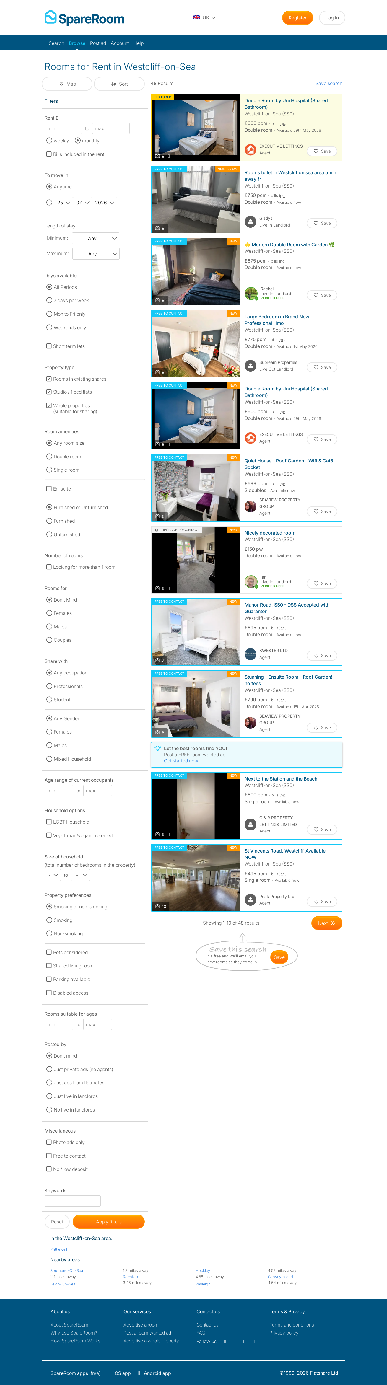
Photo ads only (69, 1142)
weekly (61, 141)
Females (63, 613)
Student (62, 700)
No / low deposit (70, 1169)
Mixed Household (72, 759)
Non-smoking (68, 933)
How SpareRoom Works (75, 1341)
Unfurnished (67, 534)
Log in (332, 18)
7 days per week (71, 300)
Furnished (64, 521)
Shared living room (73, 966)
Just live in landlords (76, 1096)
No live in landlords (74, 1110)
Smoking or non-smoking (80, 907)
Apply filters (109, 1222)
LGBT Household (71, 822)
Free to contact (69, 1156)
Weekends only (70, 327)
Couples (62, 640)
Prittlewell (58, 1249)
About (69, 1325)
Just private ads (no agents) (83, 1069)
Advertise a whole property (151, 1341)
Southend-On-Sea (66, 1270)
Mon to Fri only (70, 314)
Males (60, 627)
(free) (75, 1373)
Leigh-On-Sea (62, 1284)
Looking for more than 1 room (84, 567)
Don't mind (65, 1056)
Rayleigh (203, 1284)
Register (298, 18)
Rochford (131, 1276)
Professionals (68, 686)
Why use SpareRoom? (74, 1333)
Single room (66, 470)
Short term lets (69, 346)
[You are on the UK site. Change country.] (204, 18)
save (279, 957)
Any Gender (66, 718)
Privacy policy (284, 1333)
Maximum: (57, 253)
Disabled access (70, 993)
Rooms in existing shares (79, 379)
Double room (67, 457)
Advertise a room (141, 1325)
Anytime (63, 187)
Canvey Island (280, 1276)
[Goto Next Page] (326, 923)
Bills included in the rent (78, 154)
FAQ (200, 1333)
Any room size (69, 443)
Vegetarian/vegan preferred (83, 835)
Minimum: (57, 238)
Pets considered (70, 952)
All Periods (65, 287)
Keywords (55, 1191)
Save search (329, 83)
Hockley (203, 1270)
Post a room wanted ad (147, 1333)
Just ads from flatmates (79, 1083)
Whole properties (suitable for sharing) (75, 408)
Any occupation (70, 673)
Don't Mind (65, 600)
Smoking (63, 920)
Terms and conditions (291, 1325)
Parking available (71, 979)
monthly (91, 141)
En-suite (62, 489)
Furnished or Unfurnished (81, 507)
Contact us (207, 1325)
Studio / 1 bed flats (72, 392)
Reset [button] (57, 1222)
